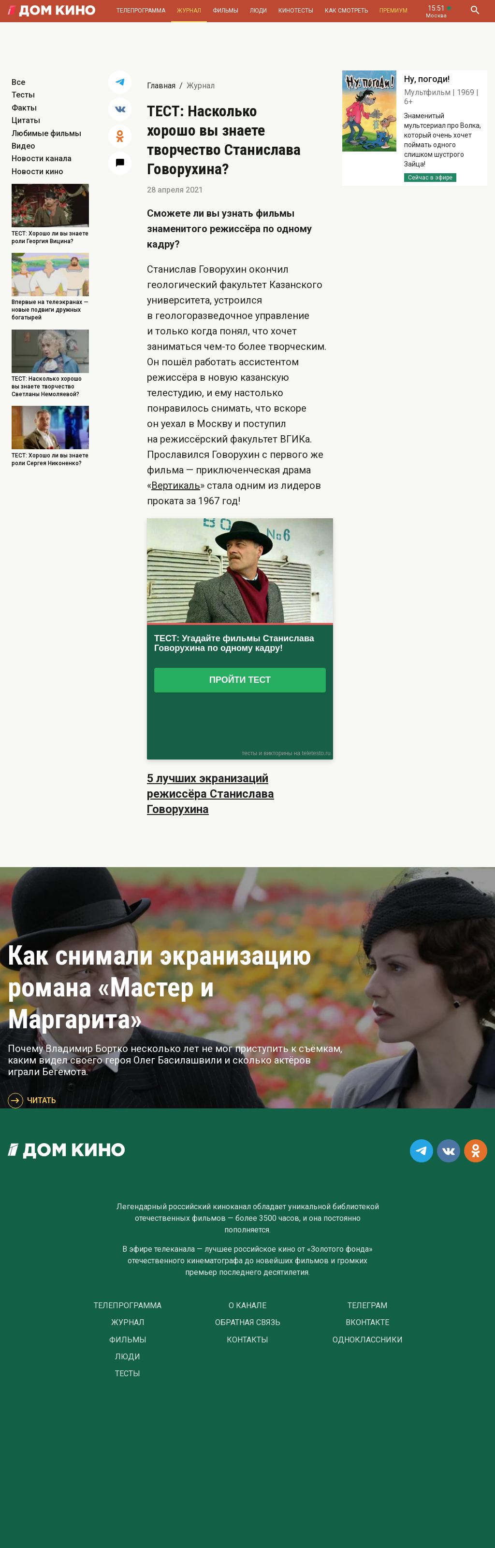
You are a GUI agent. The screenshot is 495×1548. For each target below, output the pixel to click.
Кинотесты (295, 10)
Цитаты (26, 120)
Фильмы (225, 10)
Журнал (189, 10)
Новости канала (42, 158)
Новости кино (37, 171)
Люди (258, 10)
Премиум (393, 10)
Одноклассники (368, 1340)
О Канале (247, 1305)
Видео (23, 146)
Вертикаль (175, 485)
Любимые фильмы (46, 133)
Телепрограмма (140, 10)
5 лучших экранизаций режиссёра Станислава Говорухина (210, 794)
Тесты (23, 94)
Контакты (247, 1340)
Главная (161, 85)
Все (18, 82)
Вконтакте (367, 1322)
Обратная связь (247, 1322)
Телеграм (367, 1305)
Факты (24, 107)
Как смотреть (346, 10)
